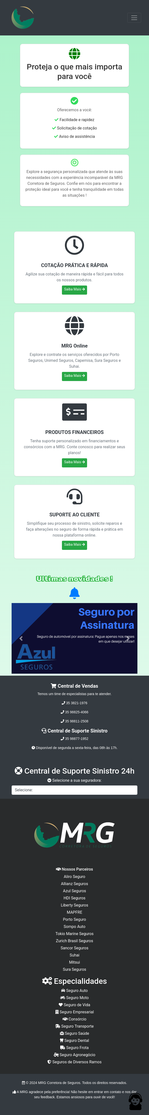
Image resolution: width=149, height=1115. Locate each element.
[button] (21, 638)
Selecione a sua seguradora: (74, 780)
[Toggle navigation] (134, 18)
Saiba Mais (74, 289)
